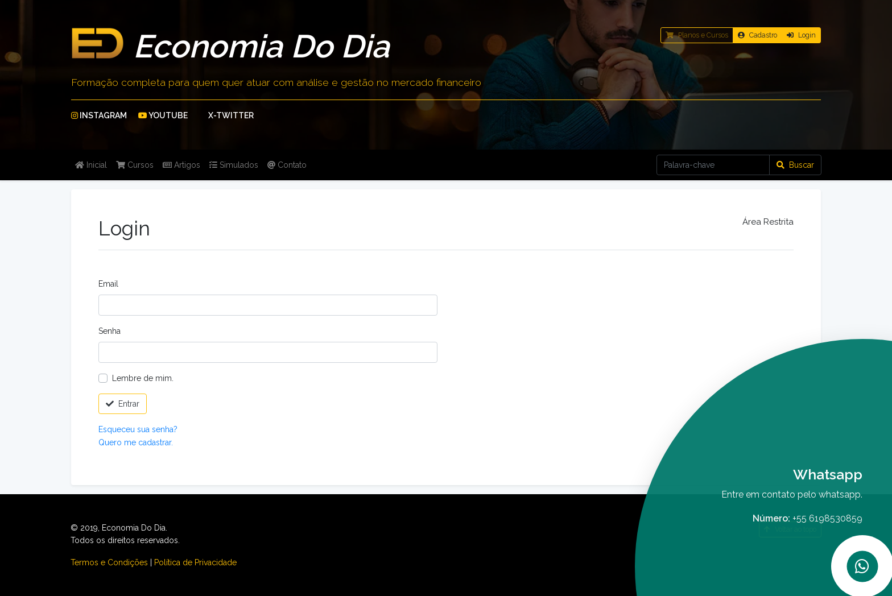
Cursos (135, 164)
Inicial (91, 164)
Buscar (795, 164)
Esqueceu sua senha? (137, 429)
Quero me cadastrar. (135, 442)
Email (108, 283)
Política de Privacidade (195, 562)
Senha (109, 331)
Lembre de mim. (143, 378)
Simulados (233, 164)
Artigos (181, 164)
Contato (287, 164)
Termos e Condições (109, 562)
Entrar (122, 403)
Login (801, 35)
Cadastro (757, 35)
